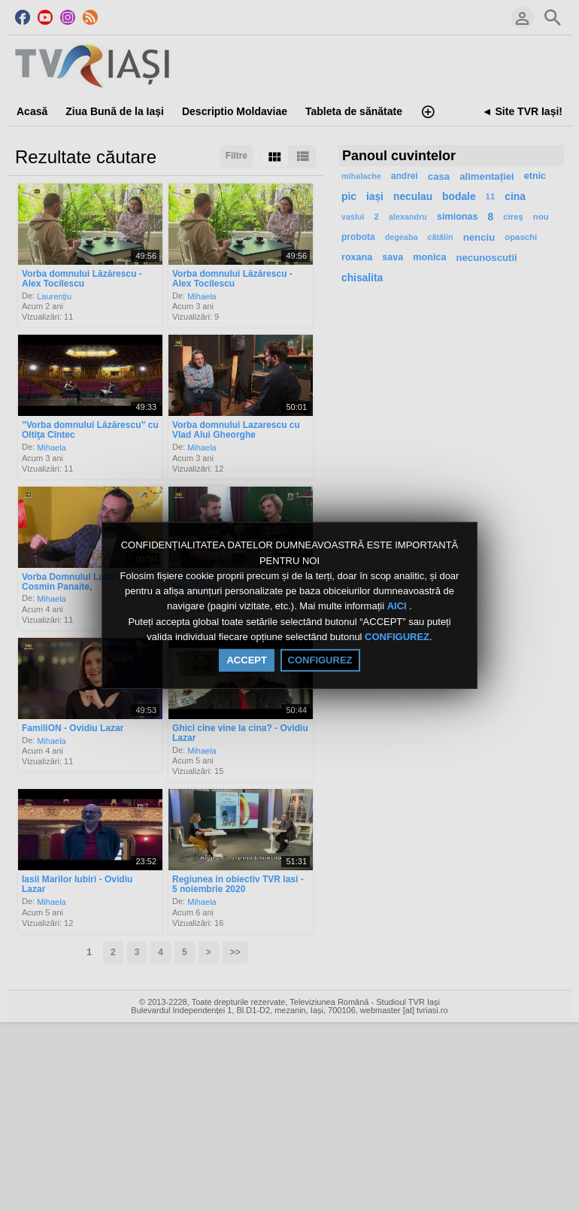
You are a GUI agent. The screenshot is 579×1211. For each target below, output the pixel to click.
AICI (398, 606)
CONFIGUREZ (397, 636)
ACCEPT (246, 660)
